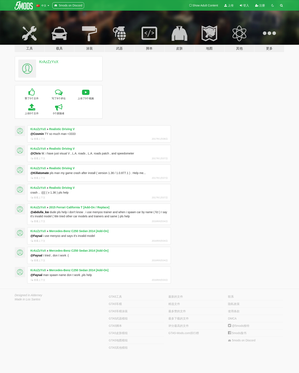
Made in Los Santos (27, 299)
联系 (231, 296)
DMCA (232, 318)
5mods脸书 (237, 333)
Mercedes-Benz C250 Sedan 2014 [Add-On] (79, 231)
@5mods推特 (238, 326)
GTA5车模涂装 (118, 311)
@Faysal (36, 235)
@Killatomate (40, 173)
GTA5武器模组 (118, 318)
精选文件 (174, 304)
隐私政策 (234, 304)
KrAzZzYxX (48, 62)
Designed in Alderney (28, 295)
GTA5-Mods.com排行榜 (183, 333)
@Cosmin (37, 134)
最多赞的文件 (177, 311)
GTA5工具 (115, 296)
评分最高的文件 (178, 325)
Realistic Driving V (62, 129)
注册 (260, 5)
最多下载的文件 (178, 318)
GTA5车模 (115, 304)
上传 (229, 5)
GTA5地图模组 (118, 340)
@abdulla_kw (40, 212)
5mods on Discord (241, 340)
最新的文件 (175, 296)
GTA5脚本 (115, 325)
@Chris (36, 153)
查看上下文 (38, 139)
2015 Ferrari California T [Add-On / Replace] (79, 207)
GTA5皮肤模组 (118, 333)
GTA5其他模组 (118, 347)
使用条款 (234, 311)
